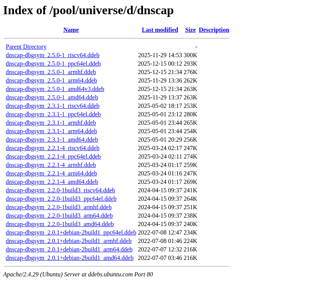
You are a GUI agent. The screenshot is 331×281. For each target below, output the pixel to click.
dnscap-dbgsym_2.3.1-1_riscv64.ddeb (52, 105)
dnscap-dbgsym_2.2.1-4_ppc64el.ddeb (53, 156)
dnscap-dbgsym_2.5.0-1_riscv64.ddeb (52, 55)
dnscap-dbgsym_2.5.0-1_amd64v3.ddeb (55, 89)
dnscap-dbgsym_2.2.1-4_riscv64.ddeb (52, 148)
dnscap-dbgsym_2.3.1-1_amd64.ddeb (52, 139)
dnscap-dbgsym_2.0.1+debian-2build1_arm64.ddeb (69, 249)
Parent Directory (26, 46)
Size (190, 29)
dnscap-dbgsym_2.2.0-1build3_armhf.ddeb (59, 207)
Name (71, 29)
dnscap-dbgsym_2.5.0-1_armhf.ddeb (51, 72)
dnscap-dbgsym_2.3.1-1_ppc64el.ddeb (53, 114)
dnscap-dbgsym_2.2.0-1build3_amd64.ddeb (60, 224)
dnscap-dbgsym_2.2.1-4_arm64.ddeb (51, 173)
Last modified (160, 29)
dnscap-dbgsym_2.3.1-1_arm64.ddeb (51, 131)
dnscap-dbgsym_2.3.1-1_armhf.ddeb (51, 122)
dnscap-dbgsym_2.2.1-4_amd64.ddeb (52, 182)
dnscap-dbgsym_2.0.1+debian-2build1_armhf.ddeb (69, 241)
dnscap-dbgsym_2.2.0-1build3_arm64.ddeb (59, 215)
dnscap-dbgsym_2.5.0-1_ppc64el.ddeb (53, 63)
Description (214, 29)
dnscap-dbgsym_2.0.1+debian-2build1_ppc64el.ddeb (71, 232)
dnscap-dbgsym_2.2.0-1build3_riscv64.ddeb (60, 190)
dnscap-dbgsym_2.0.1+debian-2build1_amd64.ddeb (70, 258)
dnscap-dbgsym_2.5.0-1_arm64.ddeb (51, 80)
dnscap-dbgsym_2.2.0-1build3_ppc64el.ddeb (61, 198)
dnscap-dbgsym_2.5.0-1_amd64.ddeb (52, 97)
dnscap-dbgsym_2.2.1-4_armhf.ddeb (51, 165)
